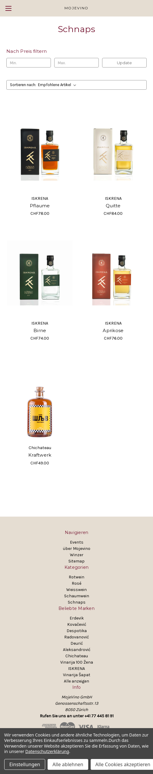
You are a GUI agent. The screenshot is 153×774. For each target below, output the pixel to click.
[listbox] (58, 84)
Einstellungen (24, 764)
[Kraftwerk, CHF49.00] (40, 397)
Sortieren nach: (23, 84)
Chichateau (76, 655)
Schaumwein (76, 595)
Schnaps (77, 602)
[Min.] (28, 63)
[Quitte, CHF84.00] (113, 148)
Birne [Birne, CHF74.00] (39, 330)
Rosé (76, 583)
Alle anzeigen (76, 681)
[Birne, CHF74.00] (40, 273)
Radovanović (76, 637)
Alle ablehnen (67, 764)
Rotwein (76, 577)
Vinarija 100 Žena (76, 662)
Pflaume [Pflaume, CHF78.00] (40, 205)
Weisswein (76, 589)
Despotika (77, 630)
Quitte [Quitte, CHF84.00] (113, 205)
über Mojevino (76, 548)
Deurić (76, 643)
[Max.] (76, 63)
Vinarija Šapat (76, 674)
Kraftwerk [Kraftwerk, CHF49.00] (39, 455)
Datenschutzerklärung (47, 751)
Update (124, 62)
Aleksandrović (76, 649)
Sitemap (76, 561)
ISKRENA (76, 668)
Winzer (76, 554)
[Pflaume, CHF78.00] (40, 148)
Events (76, 542)
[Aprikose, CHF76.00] (113, 273)
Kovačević (76, 624)
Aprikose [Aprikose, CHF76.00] (113, 330)
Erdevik (77, 618)
